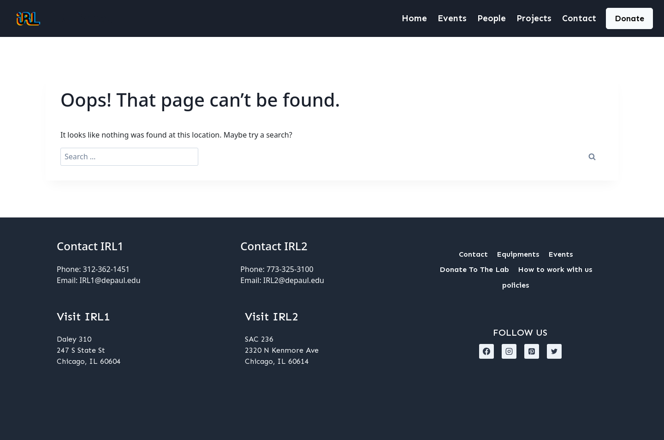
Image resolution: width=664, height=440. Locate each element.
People (491, 18)
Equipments (518, 254)
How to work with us (555, 269)
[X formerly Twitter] (554, 351)
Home (414, 18)
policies (515, 285)
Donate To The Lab (474, 269)
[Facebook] (486, 351)
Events (452, 18)
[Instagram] (509, 351)
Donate (629, 18)
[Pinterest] (531, 351)
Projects (533, 18)
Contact (579, 18)
